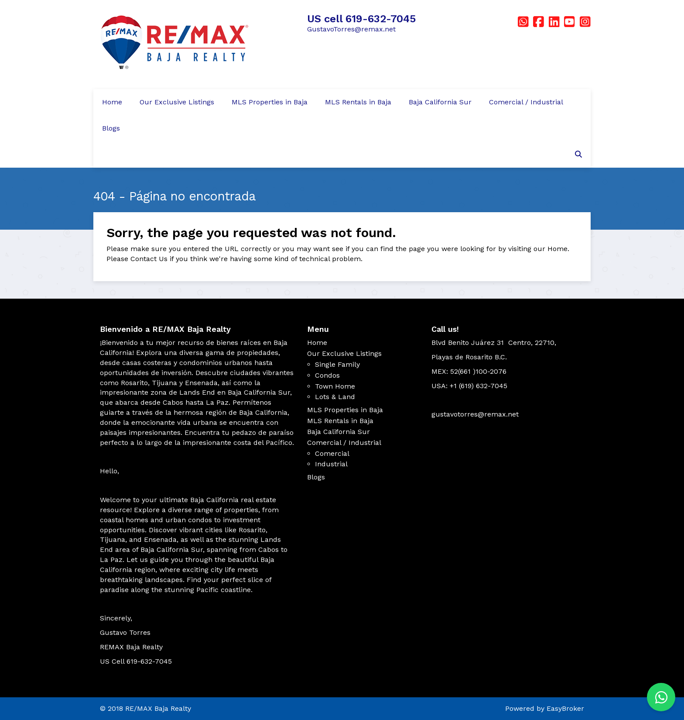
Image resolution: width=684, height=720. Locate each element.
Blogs (111, 128)
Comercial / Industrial (526, 102)
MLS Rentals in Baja (358, 102)
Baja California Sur (440, 102)
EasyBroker (565, 708)
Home (112, 102)
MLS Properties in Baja (270, 102)
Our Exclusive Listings (177, 102)
